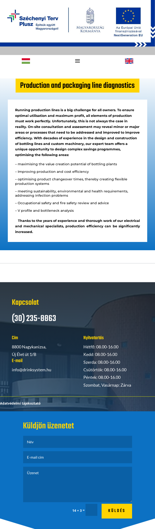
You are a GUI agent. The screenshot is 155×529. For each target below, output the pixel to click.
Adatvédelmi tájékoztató (20, 409)
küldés (116, 516)
